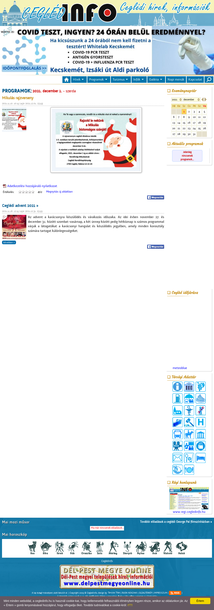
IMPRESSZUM (160, 593)
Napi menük (176, 79)
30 (189, 134)
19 (204, 122)
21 (179, 128)
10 (194, 116)
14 (179, 122)
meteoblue (180, 368)
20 (173, 128)
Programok (96, 79)
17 (194, 122)
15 (184, 122)
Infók (136, 79)
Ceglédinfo (107, 561)
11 (199, 116)
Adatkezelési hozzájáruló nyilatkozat (32, 186)
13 (173, 122)
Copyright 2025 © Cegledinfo (83, 593)
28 (178, 134)
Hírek (76, 79)
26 (204, 128)
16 (189, 122)
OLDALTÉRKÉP (145, 593)
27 (173, 134)
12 (204, 116)
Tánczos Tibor (114, 593)
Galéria (154, 79)
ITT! (130, 605)
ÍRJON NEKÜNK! (129, 593)
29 (184, 134)
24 (194, 128)
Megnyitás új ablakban (59, 191)
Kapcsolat (195, 79)
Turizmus (119, 79)
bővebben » (9, 242)
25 (199, 128)
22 (184, 128)
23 (189, 128)
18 (199, 122)
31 (194, 134)
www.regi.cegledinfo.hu (189, 500)
